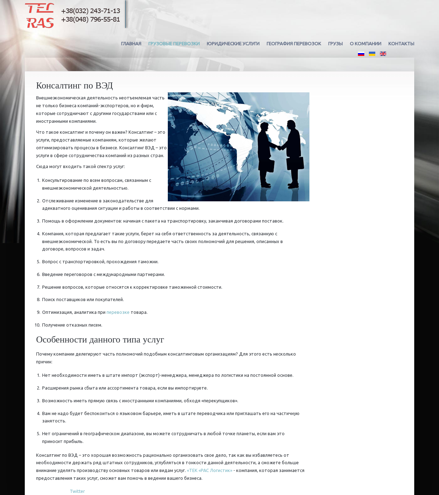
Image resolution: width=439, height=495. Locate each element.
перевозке (118, 312)
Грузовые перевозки (174, 43)
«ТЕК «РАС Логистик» (209, 470)
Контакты (401, 43)
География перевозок (294, 43)
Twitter (77, 491)
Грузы (335, 43)
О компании (365, 43)
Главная (131, 43)
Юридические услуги (233, 43)
